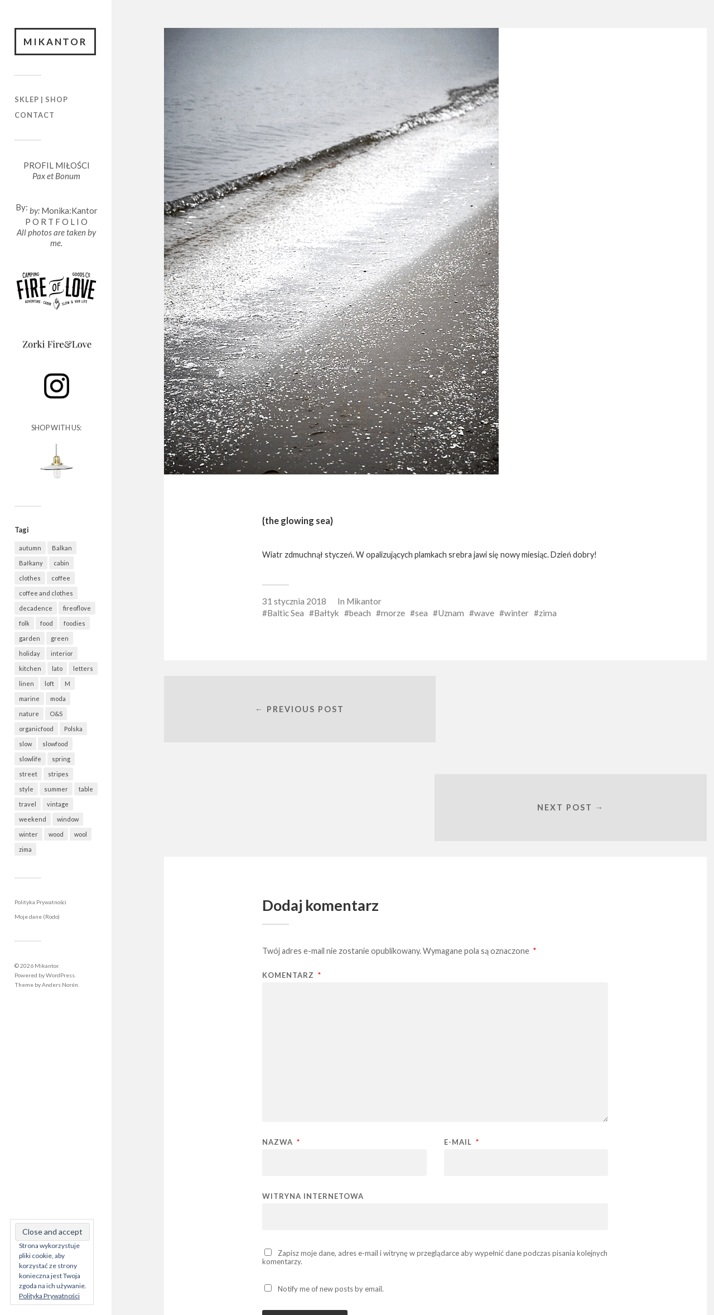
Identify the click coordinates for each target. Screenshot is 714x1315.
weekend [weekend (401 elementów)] (32, 819)
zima (548, 613)
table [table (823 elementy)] (86, 789)
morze (393, 613)
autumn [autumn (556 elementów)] (30, 548)
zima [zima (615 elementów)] (25, 849)
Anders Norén (60, 984)
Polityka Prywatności (40, 902)
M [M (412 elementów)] (67, 684)
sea (421, 613)
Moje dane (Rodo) (37, 917)
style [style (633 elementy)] (26, 789)
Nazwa (281, 1045)
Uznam (451, 613)
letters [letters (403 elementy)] (83, 669)
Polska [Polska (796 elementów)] (73, 729)
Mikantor (55, 41)
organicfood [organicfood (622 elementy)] (36, 729)
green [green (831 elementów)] (60, 638)
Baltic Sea (285, 613)
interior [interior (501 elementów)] (62, 654)
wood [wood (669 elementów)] (56, 834)
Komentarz (291, 878)
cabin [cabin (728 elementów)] (61, 563)
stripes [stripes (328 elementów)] (58, 774)
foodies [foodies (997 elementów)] (74, 623)
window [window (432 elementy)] (68, 819)
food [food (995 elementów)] (46, 623)
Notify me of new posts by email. (331, 1191)
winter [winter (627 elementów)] (28, 834)
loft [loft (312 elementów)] (49, 684)
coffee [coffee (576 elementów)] (60, 578)
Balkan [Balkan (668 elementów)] (62, 548)
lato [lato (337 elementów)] (57, 669)
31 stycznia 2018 (294, 601)
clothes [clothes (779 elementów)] (30, 578)
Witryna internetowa (313, 1099)
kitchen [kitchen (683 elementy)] (30, 669)
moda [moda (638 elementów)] (58, 699)
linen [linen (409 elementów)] (26, 684)
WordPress (60, 975)
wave (484, 613)
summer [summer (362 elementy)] (56, 789)
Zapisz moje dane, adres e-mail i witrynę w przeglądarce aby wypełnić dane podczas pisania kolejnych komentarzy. (434, 1160)
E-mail (461, 1045)
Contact (35, 115)
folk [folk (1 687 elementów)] (24, 623)
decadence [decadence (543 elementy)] (35, 608)
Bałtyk (326, 613)
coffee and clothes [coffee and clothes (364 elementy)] (46, 593)
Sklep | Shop (41, 99)
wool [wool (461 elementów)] (80, 834)
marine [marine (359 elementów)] (29, 699)
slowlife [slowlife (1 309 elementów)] (30, 759)
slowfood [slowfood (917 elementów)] (55, 744)
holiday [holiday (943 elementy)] (29, 654)
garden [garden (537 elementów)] (29, 638)
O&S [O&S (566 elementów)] (56, 714)
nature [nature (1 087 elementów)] (29, 714)
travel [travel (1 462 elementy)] (27, 804)
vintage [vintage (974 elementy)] (58, 804)
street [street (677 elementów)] (28, 774)
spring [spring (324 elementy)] (61, 759)
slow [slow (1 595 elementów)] (25, 744)
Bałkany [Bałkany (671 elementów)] (31, 563)
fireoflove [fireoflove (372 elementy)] (77, 608)
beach (360, 613)
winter (516, 613)
